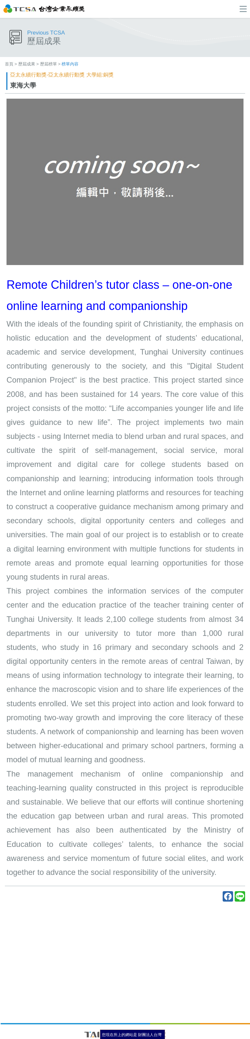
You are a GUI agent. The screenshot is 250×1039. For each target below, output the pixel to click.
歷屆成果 (26, 64)
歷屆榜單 (48, 64)
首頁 (9, 64)
